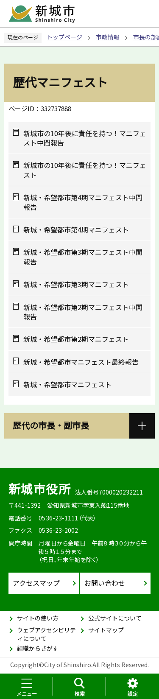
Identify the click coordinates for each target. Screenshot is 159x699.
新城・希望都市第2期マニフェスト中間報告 (82, 312)
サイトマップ (106, 630)
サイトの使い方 (38, 618)
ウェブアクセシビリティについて (46, 634)
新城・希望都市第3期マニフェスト (76, 284)
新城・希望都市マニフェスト (67, 384)
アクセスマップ (36, 583)
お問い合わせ (104, 583)
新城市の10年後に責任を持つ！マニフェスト (84, 169)
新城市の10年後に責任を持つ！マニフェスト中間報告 (84, 138)
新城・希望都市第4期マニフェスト (76, 229)
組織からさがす (38, 648)
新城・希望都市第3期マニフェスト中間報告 (82, 256)
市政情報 (108, 37)
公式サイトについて (115, 618)
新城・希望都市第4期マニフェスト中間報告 (82, 202)
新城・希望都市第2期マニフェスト (76, 339)
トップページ (64, 37)
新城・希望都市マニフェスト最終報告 (81, 361)
